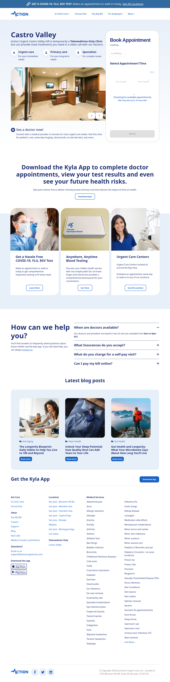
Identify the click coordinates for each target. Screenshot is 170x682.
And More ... (130, 642)
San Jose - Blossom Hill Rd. (62, 501)
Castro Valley (55, 544)
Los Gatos (54, 533)
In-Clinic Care (17, 501)
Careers (15, 521)
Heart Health (73, 441)
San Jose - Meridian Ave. (61, 506)
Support (15, 526)
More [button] (130, 13)
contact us (27, 349)
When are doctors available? (116, 327)
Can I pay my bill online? (116, 363)
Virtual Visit (80, 13)
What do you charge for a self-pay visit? (116, 354)
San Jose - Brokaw (57, 520)
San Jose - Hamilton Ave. (61, 510)
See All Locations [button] (135, 288)
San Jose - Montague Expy (61, 529)
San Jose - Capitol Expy (60, 515)
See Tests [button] (85, 288)
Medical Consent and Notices (25, 540)
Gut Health (118, 441)
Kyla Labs (15, 535)
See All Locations (133, 4)
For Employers (115, 13)
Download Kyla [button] (85, 196)
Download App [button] (149, 479)
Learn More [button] (34, 288)
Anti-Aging (26, 441)
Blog (13, 531)
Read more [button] (26, 459)
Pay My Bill (97, 13)
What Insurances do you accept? (116, 345)
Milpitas (53, 524)
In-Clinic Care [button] (61, 13)
